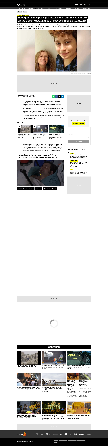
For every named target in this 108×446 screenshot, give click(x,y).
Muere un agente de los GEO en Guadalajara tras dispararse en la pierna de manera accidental (78, 172)
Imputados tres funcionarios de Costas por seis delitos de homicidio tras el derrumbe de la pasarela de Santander (52, 389)
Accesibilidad (56, 442)
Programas (59, 8)
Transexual (38, 188)
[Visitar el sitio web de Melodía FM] (75, 434)
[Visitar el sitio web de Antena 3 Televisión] (37, 434)
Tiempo (49, 8)
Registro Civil (29, 188)
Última (75, 4)
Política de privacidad (63, 440)
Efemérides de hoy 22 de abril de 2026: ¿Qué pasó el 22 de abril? (27, 366)
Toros (72, 153)
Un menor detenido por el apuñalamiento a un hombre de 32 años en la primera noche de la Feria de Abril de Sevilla (53, 417)
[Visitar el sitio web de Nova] (51, 434)
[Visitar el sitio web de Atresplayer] (82, 434)
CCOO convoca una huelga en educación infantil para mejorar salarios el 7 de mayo (26, 416)
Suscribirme (79, 141)
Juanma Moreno (41, 1)
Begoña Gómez (48, 1)
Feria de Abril (63, 1)
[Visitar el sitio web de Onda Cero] (66, 434)
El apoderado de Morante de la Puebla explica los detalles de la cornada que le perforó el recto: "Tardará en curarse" (71, 385)
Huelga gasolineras (70, 1)
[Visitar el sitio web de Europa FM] (71, 434)
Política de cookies (72, 440)
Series (77, 8)
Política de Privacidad (82, 137)
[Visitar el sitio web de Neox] (47, 434)
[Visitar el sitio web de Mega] (56, 434)
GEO (71, 169)
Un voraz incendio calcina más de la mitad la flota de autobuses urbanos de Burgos (53, 367)
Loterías (40, 8)
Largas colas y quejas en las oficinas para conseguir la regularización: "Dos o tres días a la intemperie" (28, 388)
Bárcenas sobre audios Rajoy (24, 1)
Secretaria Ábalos (34, 1)
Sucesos (25, 11)
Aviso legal (56, 440)
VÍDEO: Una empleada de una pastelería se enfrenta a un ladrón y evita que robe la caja (83, 383)
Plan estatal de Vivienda (56, 1)
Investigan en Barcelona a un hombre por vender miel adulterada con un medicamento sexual (78, 416)
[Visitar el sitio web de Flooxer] (89, 434)
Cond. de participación (81, 440)
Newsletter (86, 8)
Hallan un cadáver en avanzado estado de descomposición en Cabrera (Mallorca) (78, 367)
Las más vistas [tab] (73, 150)
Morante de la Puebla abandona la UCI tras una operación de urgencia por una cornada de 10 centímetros (78, 164)
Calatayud (21, 188)
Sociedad (54, 347)
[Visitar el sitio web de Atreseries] (61, 434)
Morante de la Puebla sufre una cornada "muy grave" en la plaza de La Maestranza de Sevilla (38, 156)
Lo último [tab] (83, 150)
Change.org (47, 188)
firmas (54, 188)
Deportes (30, 8)
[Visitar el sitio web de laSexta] (42, 434)
